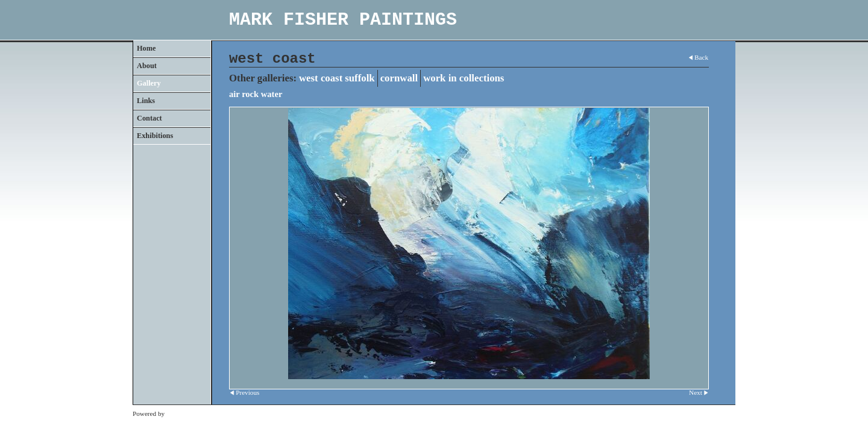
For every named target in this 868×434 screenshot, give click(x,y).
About (147, 65)
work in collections (463, 78)
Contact (149, 118)
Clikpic (176, 413)
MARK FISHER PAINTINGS (343, 20)
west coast (320, 78)
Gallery (149, 83)
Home (146, 48)
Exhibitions (155, 135)
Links (146, 100)
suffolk (359, 78)
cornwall (399, 78)
